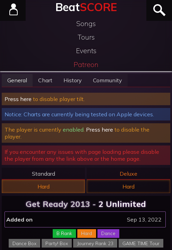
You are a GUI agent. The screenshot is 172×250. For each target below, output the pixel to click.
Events (86, 51)
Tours (86, 37)
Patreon (86, 64)
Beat (86, 7)
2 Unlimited (122, 204)
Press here (18, 98)
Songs (86, 23)
